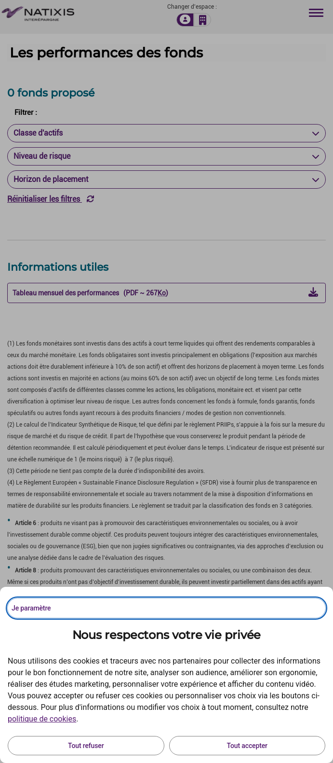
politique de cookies (42, 718)
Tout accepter (247, 745)
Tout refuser (86, 745)
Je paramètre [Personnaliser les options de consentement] (31, 608)
